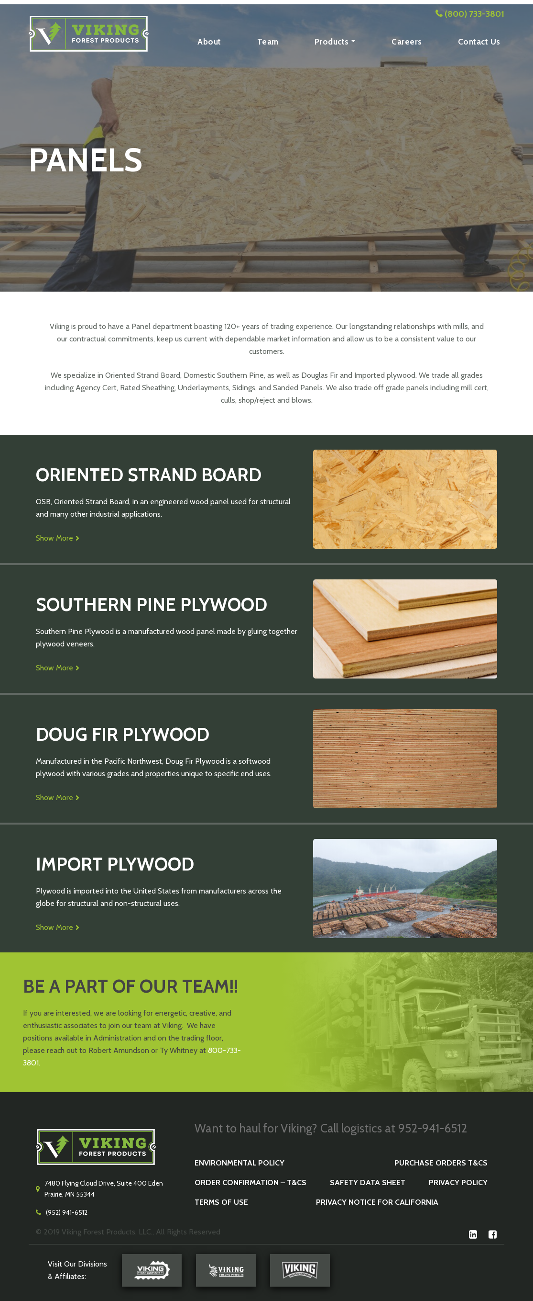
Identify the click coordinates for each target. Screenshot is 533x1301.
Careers (407, 41)
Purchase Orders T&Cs (441, 1162)
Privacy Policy (458, 1182)
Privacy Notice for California (377, 1202)
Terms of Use (221, 1202)
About (209, 41)
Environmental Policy (239, 1162)
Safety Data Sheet (367, 1182)
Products (332, 41)
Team (268, 41)
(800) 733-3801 (474, 14)
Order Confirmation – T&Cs (250, 1182)
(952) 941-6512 (66, 1212)
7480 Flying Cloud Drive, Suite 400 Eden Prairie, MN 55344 (103, 1189)
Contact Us (479, 41)
